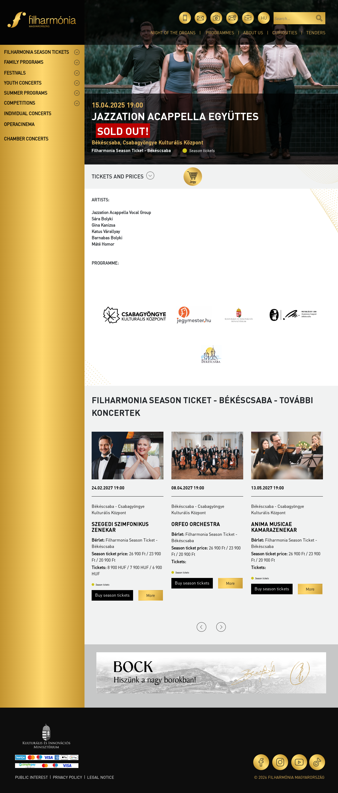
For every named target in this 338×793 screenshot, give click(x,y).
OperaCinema (19, 124)
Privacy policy (67, 777)
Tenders (315, 32)
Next (221, 627)
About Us (253, 32)
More (150, 595)
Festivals (15, 73)
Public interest (31, 777)
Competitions (19, 103)
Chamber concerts (26, 139)
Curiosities (284, 32)
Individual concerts (27, 113)
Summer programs (25, 93)
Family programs (23, 62)
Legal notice (100, 777)
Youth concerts (22, 83)
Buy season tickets (112, 595)
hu (264, 18)
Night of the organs (173, 32)
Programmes (220, 32)
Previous (201, 627)
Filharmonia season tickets (36, 52)
